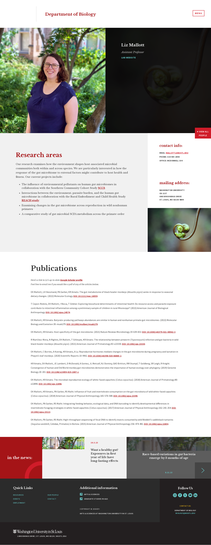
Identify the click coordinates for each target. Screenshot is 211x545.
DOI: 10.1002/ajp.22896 (50, 383)
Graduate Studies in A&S (94, 499)
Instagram (175, 495)
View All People (204, 133)
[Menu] (197, 13)
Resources (18, 495)
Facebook (180, 495)
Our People (53, 495)
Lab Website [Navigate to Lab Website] (128, 57)
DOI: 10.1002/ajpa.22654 (156, 423)
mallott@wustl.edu (177, 153)
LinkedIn (195, 495)
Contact (51, 499)
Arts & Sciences (89, 494)
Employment (19, 503)
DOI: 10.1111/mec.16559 (85, 296)
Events (16, 499)
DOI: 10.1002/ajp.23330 (133, 343)
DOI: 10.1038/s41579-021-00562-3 (158, 331)
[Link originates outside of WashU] (84, 458)
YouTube (190, 495)
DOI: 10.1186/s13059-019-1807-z (63, 372)
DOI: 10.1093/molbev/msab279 (82, 324)
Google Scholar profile (71, 279)
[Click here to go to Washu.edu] (37, 533)
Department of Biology (76, 14)
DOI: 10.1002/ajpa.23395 (125, 395)
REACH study (30, 200)
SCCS (101, 187)
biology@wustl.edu (185, 513)
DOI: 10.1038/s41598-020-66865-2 (104, 355)
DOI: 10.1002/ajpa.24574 (58, 312)
